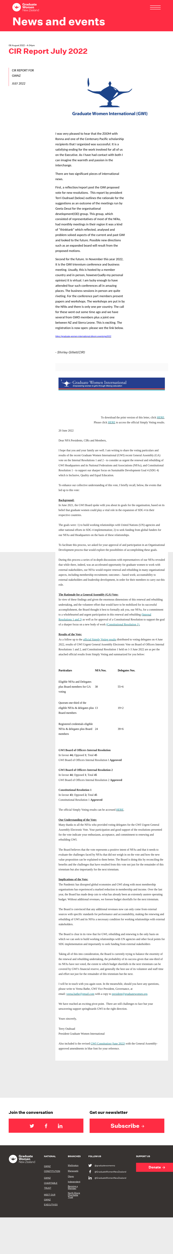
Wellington (73, 1165)
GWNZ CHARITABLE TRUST (50, 1182)
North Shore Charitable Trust (74, 1195)
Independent (74, 1182)
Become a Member (73, 1187)
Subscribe (127, 1125)
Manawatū (73, 1171)
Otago (71, 1176)
